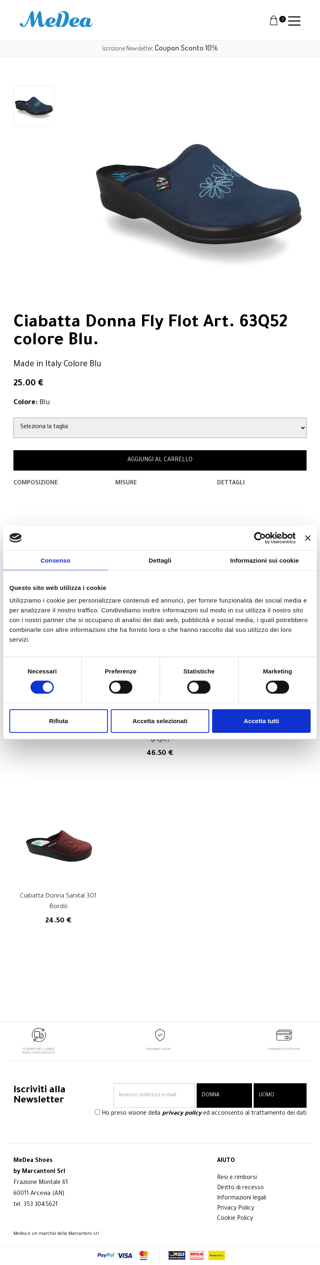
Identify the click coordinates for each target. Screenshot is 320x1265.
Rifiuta (58, 720)
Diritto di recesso (240, 1188)
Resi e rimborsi (237, 1178)
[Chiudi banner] (308, 538)
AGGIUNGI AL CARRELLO (160, 460)
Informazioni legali (241, 1198)
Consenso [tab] (55, 560)
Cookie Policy (235, 1219)
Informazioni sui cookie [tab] (264, 560)
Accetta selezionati (159, 720)
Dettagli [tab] (160, 560)
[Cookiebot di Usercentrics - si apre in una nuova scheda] (260, 538)
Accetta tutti (261, 720)
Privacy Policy (235, 1209)
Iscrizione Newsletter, (160, 48)
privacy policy (182, 1114)
